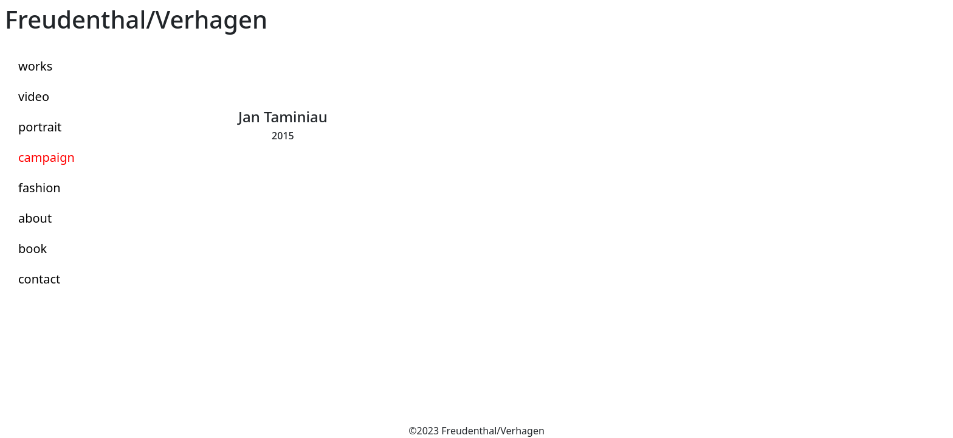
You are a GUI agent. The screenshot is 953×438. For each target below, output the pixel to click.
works (35, 66)
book (32, 248)
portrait (39, 127)
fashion (39, 187)
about (35, 218)
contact (39, 279)
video (33, 96)
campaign (46, 157)
